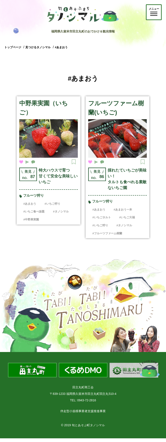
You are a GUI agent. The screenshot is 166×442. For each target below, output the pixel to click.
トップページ (12, 47)
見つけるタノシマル (38, 47)
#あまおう (61, 47)
